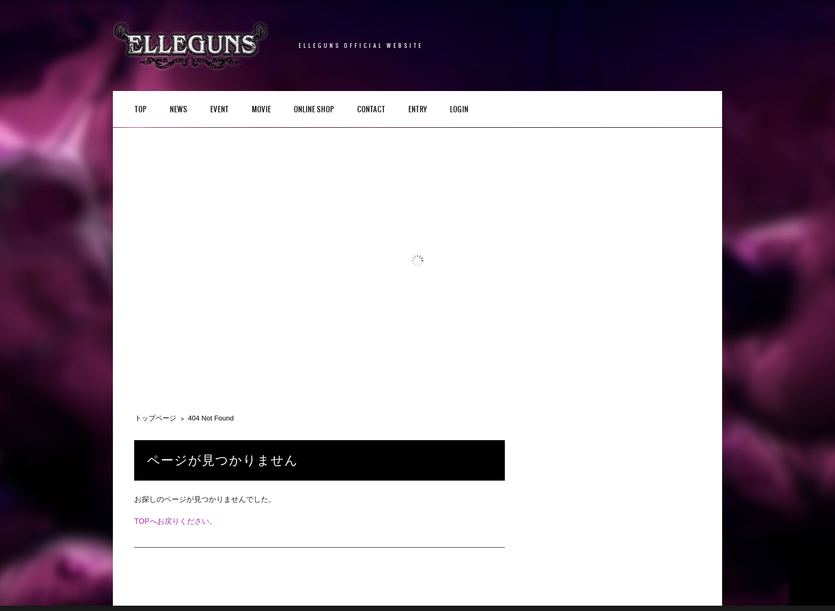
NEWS (178, 110)
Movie (261, 110)
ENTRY (417, 110)
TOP (141, 110)
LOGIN (459, 110)
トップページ (155, 418)
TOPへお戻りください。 (175, 521)
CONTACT (371, 110)
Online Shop (314, 110)
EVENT (219, 110)
